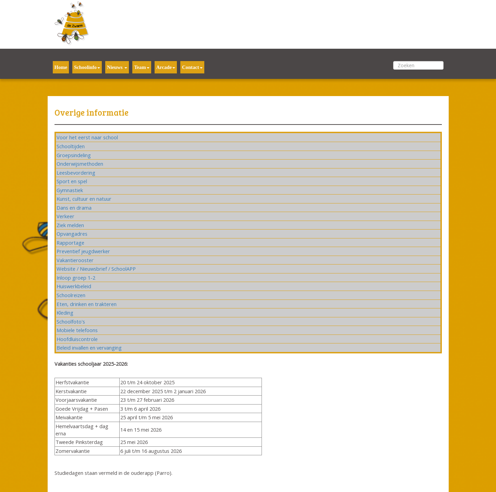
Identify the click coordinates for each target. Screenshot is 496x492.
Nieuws (117, 67)
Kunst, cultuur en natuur (84, 198)
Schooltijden (71, 146)
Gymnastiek (70, 190)
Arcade (165, 67)
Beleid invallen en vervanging (89, 347)
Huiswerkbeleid (74, 286)
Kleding (65, 312)
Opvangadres (72, 233)
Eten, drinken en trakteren (87, 304)
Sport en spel (72, 181)
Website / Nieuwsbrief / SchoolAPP (96, 268)
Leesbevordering (76, 172)
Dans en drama (74, 207)
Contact (192, 67)
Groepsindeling (74, 155)
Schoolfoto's (71, 321)
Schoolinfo (87, 67)
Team (141, 67)
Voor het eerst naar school (87, 137)
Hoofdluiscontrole (77, 339)
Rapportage (70, 242)
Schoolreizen (71, 295)
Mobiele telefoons (77, 330)
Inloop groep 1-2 (76, 277)
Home (61, 67)
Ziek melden (70, 225)
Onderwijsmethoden (80, 163)
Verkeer (65, 216)
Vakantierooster (75, 260)
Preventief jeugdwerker (83, 251)
